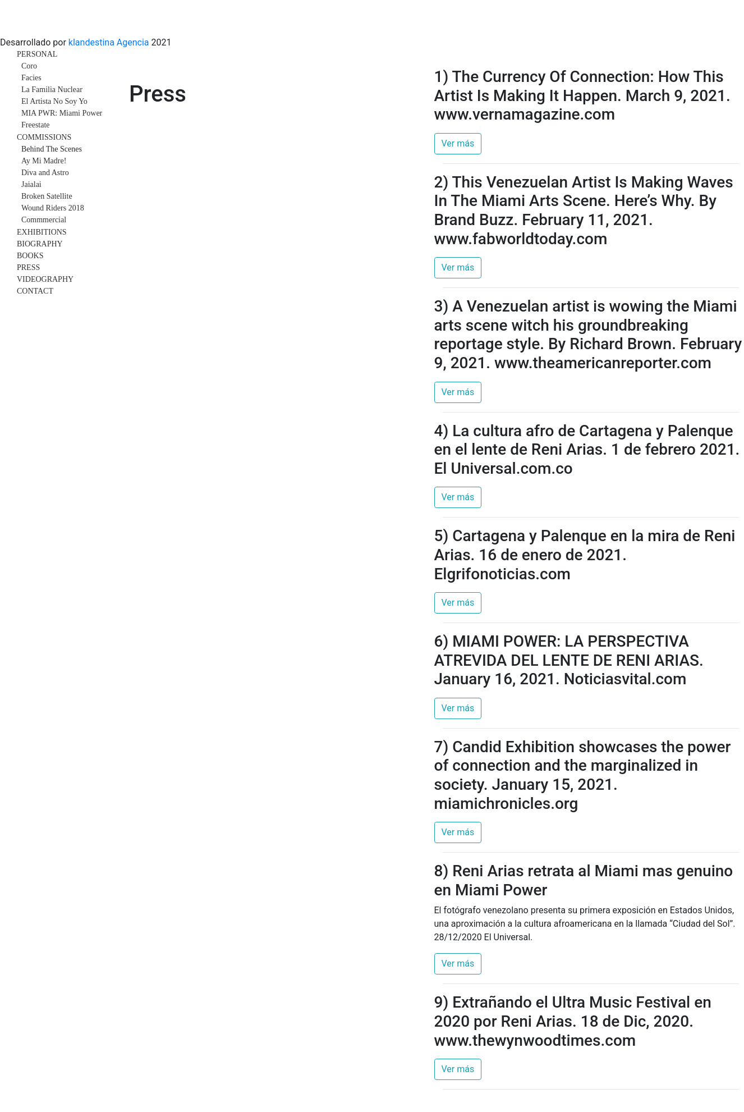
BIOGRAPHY (40, 244)
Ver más (458, 143)
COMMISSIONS (44, 137)
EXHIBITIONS (42, 232)
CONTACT (35, 291)
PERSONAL (37, 54)
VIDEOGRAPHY (45, 279)
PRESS (28, 267)
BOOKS (30, 255)
